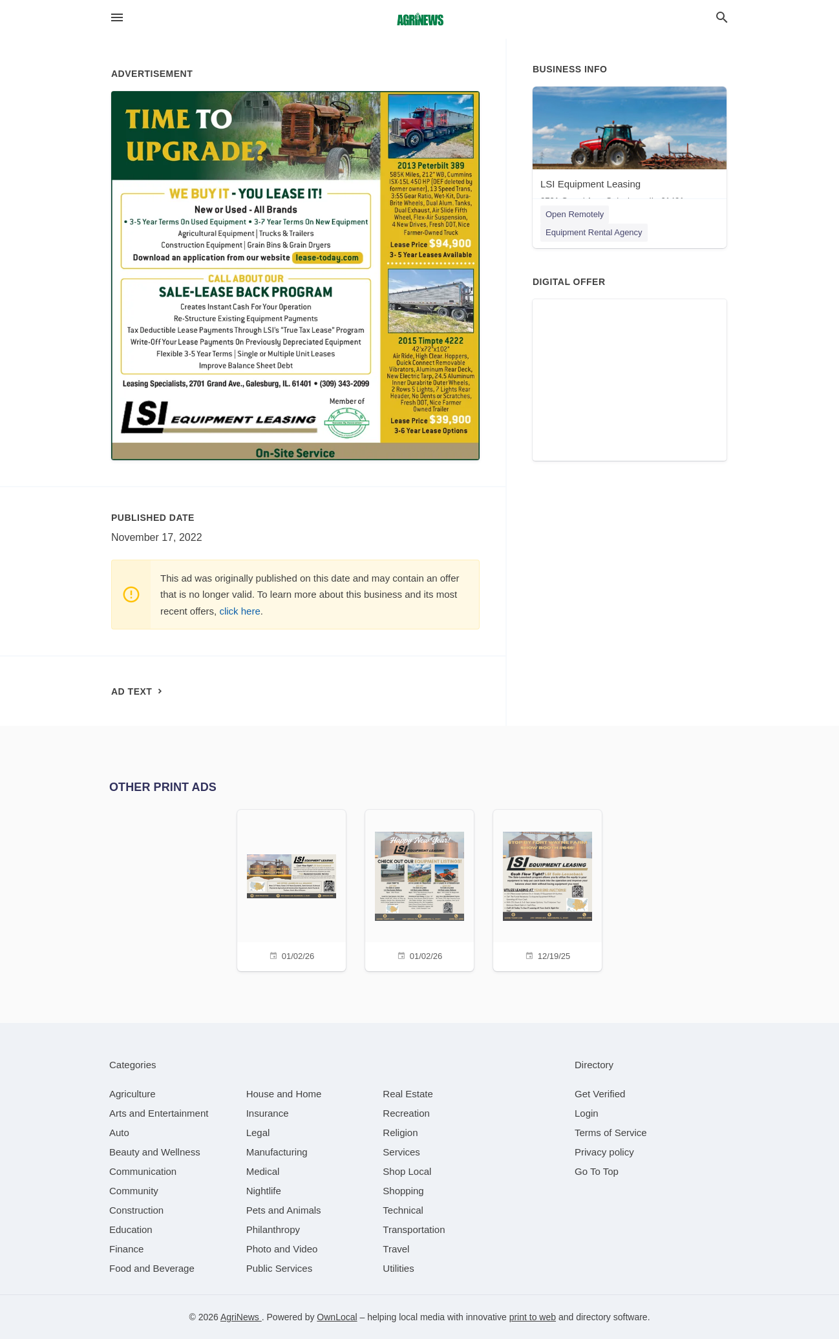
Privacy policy (604, 1151)
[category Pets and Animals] (283, 1210)
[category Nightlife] (263, 1190)
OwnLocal (337, 1317)
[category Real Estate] (408, 1093)
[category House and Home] (284, 1093)
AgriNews (241, 1317)
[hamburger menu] (117, 18)
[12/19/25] (547, 889)
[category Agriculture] (132, 1093)
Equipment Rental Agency (594, 232)
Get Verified (600, 1093)
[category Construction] (136, 1210)
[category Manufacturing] (277, 1151)
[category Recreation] (406, 1113)
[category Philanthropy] (273, 1229)
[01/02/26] (291, 889)
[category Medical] (263, 1171)
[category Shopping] (403, 1190)
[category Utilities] (398, 1268)
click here (239, 611)
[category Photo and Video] (282, 1248)
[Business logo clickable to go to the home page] (419, 19)
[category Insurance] (267, 1113)
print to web (532, 1317)
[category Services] (401, 1151)
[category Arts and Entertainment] (158, 1113)
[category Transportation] (414, 1229)
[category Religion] (400, 1132)
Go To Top (597, 1171)
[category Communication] (142, 1171)
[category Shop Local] (407, 1171)
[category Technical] (403, 1210)
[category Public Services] (279, 1268)
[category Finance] (126, 1248)
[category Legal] (258, 1132)
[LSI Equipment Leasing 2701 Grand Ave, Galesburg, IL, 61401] (629, 149)
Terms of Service (611, 1132)
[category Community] (133, 1190)
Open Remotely (575, 214)
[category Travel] (396, 1248)
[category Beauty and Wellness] (154, 1151)
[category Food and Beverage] (152, 1268)
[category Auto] (119, 1132)
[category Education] (131, 1229)
